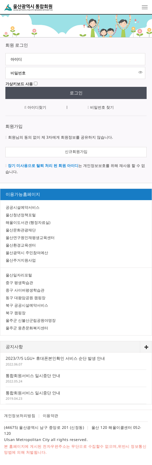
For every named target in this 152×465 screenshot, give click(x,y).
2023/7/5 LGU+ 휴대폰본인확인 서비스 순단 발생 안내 (55, 358)
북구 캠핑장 (16, 312)
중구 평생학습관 (19, 282)
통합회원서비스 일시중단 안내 (33, 375)
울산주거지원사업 (21, 260)
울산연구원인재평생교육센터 (30, 237)
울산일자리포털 (19, 275)
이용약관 (50, 415)
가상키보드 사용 (19, 83)
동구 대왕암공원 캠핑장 (25, 297)
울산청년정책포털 (21, 214)
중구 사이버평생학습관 (25, 290)
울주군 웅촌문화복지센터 (27, 327)
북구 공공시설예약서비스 (27, 305)
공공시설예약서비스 (23, 207)
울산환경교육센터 (21, 245)
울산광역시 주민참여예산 (27, 252)
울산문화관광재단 (21, 229)
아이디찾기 (35, 107)
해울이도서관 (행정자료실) (28, 222)
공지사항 (14, 347)
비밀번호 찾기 (101, 107)
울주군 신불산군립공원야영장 (31, 320)
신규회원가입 (76, 151)
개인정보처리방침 (19, 415)
